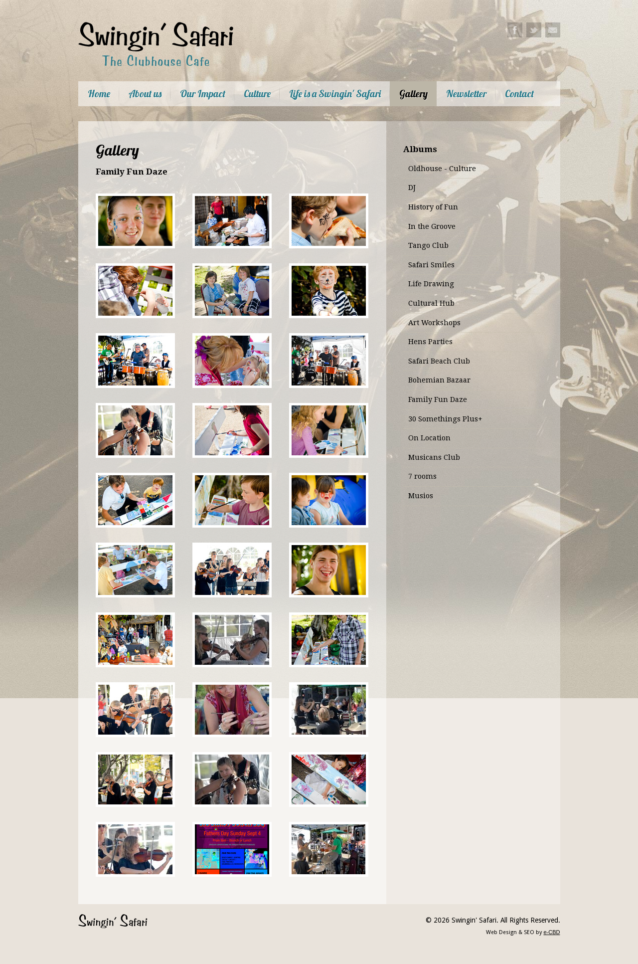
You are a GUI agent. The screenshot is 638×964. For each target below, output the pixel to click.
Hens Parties (430, 342)
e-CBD (551, 932)
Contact (519, 93)
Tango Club (428, 245)
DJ (412, 188)
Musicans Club (434, 457)
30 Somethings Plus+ (445, 419)
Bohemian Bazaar (439, 380)
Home (99, 93)
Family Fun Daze (437, 399)
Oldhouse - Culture (442, 169)
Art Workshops (434, 323)
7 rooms (422, 476)
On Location (429, 438)
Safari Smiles (431, 265)
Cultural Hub (431, 303)
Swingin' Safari (113, 921)
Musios (420, 496)
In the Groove (432, 226)
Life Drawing (431, 284)
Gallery (413, 93)
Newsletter (466, 93)
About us (145, 93)
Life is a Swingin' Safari (335, 93)
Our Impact (202, 93)
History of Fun (433, 207)
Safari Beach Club (439, 361)
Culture (257, 93)
